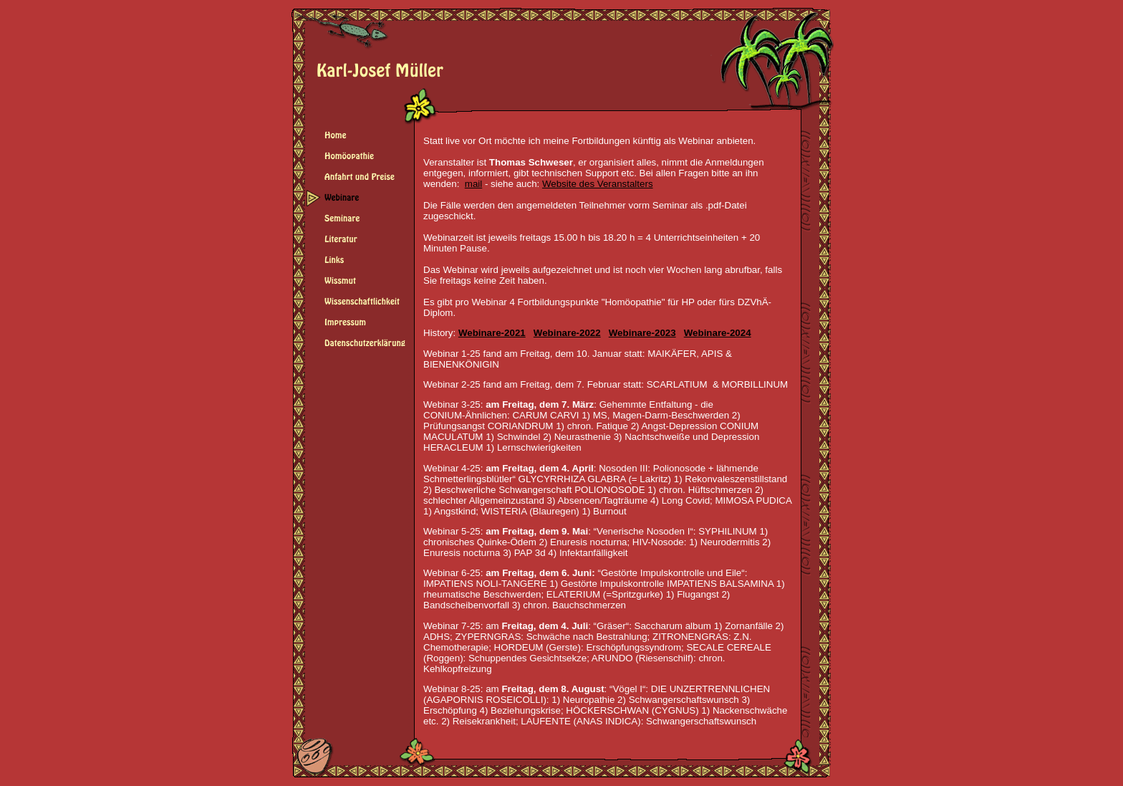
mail (473, 183)
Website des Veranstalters (597, 183)
